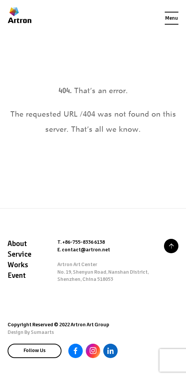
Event (17, 276)
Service (20, 255)
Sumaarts (42, 332)
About (17, 244)
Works (18, 265)
